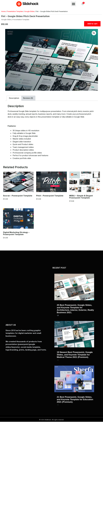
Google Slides (29, 11)
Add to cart (92, 23)
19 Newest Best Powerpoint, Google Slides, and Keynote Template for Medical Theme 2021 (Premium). (75, 354)
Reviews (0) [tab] (28, 98)
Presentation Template (15, 11)
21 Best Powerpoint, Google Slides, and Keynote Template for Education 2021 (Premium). (75, 399)
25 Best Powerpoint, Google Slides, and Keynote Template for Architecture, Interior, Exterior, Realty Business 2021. (75, 309)
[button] (73, 3)
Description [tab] (14, 98)
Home (3, 11)
